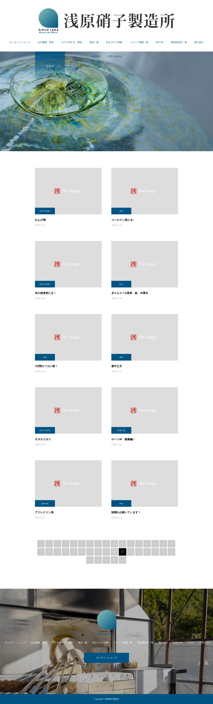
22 (82, 552)
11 (130, 543)
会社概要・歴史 (46, 42)
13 (147, 543)
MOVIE (159, 42)
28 (130, 552)
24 (98, 552)
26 (114, 552)
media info (121, 430)
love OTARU (45, 211)
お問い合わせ (115, 56)
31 (155, 552)
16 (171, 543)
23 (90, 552)
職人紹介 (199, 42)
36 (106, 560)
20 (65, 552)
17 (41, 552)
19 (57, 552)
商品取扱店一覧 (179, 42)
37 (114, 560)
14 (155, 543)
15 (163, 543)
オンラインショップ (19, 42)
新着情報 (96, 56)
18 (49, 552)
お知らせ (177, 642)
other (121, 211)
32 (163, 552)
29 (139, 552)
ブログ (190, 642)
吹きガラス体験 (114, 42)
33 (171, 552)
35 (98, 560)
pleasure (45, 503)
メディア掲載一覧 (139, 42)
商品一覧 (94, 42)
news (121, 284)
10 (122, 543)
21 (73, 552)
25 (106, 552)
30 (147, 552)
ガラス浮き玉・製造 (71, 42)
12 (139, 543)
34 (90, 560)
